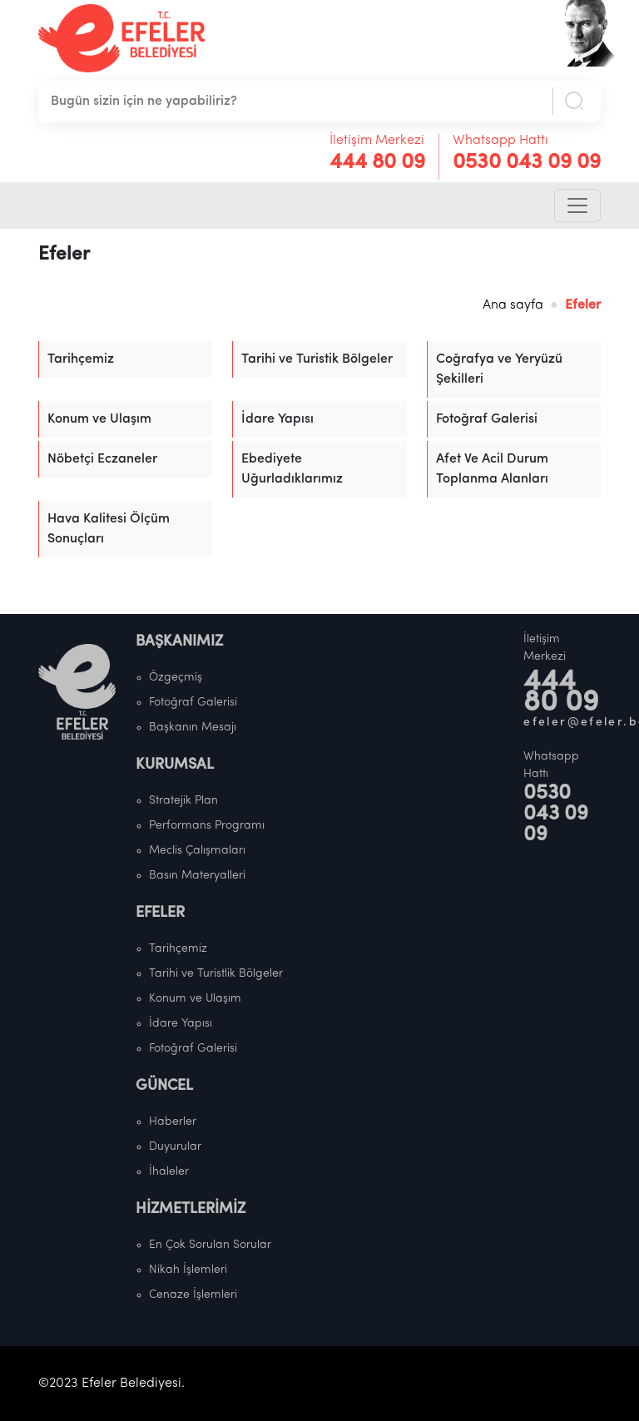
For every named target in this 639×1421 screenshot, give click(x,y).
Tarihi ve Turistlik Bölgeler (216, 974)
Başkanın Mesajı (192, 727)
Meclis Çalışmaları (197, 850)
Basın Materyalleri (197, 875)
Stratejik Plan (183, 801)
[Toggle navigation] (577, 205)
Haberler (172, 1122)
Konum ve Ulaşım (99, 419)
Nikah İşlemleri (188, 1270)
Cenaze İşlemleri (193, 1295)
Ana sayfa (513, 305)
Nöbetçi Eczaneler (102, 459)
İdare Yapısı (277, 419)
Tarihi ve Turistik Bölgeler (317, 359)
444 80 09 (377, 162)
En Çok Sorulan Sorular (210, 1245)
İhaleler (169, 1172)
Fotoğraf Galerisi (486, 419)
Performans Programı (207, 825)
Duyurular (175, 1147)
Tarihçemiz (80, 359)
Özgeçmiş (175, 677)
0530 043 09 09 (527, 162)
